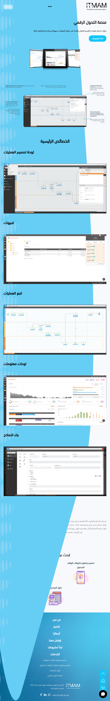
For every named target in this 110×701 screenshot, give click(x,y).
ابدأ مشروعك (97, 38)
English (8, 7)
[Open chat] (103, 694)
